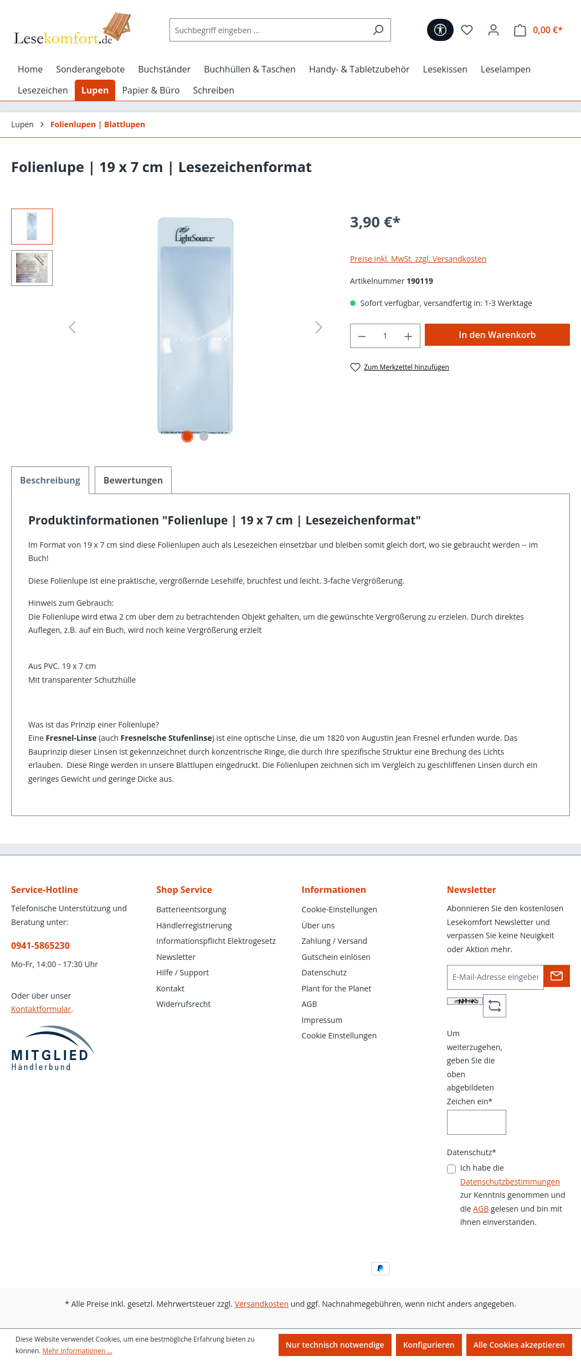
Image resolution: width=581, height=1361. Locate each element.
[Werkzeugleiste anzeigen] (440, 30)
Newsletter (176, 957)
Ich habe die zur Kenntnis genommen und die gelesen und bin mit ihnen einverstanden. (512, 1194)
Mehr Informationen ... (77, 1350)
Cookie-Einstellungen (340, 909)
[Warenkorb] (538, 30)
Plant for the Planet (337, 988)
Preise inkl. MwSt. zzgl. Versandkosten (418, 258)
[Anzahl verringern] (361, 336)
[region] (169, 327)
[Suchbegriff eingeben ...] (267, 29)
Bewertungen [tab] (133, 480)
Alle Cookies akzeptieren (519, 1344)
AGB (309, 1004)
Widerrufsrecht (183, 1004)
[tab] (50, 480)
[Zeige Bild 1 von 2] (187, 436)
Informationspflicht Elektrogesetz (216, 941)
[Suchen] (378, 29)
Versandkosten (262, 1303)
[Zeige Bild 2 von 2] (203, 436)
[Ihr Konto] (493, 30)
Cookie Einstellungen (339, 1035)
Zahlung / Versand (335, 941)
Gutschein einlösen (336, 957)
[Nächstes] (319, 327)
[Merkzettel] (467, 30)
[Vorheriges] (72, 327)
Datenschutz (324, 972)
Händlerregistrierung (194, 925)
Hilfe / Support (182, 972)
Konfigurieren (429, 1344)
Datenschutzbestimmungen (510, 1181)
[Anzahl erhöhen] (408, 336)
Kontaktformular (41, 1009)
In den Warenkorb (497, 335)
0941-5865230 (40, 945)
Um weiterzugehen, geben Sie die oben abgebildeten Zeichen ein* (474, 1067)
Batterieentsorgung (191, 909)
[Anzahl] (385, 336)
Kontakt (170, 988)
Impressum (322, 1020)
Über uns (318, 925)
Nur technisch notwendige (335, 1344)
